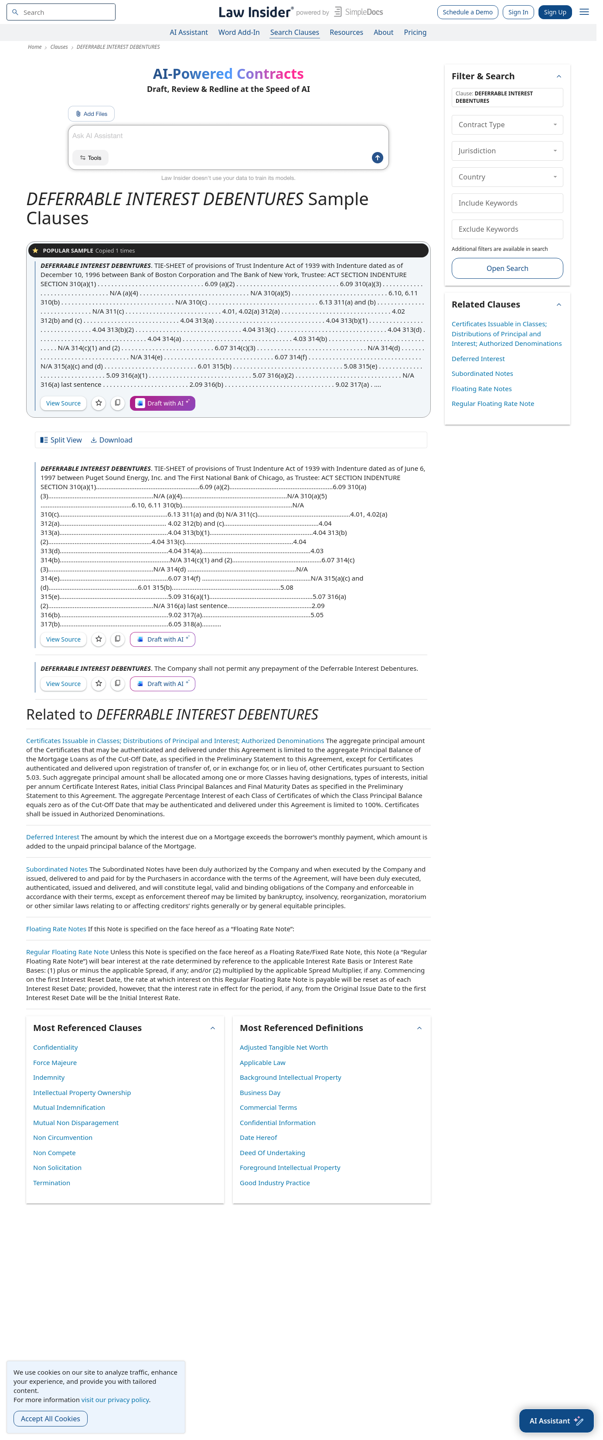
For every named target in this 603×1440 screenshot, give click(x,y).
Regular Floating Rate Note (67, 951)
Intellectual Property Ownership (82, 1092)
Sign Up (555, 12)
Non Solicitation (57, 1167)
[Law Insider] (299, 12)
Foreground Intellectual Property (290, 1167)
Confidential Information (278, 1122)
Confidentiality (55, 1047)
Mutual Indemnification (69, 1107)
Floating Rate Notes (56, 928)
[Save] (99, 403)
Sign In (518, 12)
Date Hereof (258, 1137)
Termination (51, 1182)
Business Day (260, 1092)
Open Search (507, 268)
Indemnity (49, 1077)
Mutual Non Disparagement (76, 1122)
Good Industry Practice (275, 1182)
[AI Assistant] (556, 1421)
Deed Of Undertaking (272, 1152)
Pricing (415, 32)
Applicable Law (263, 1062)
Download (111, 440)
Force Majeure (55, 1062)
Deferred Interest (52, 836)
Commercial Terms (268, 1107)
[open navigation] (584, 12)
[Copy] (118, 403)
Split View (60, 440)
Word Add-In (239, 32)
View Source (63, 403)
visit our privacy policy (115, 1399)
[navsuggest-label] (61, 11)
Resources (346, 32)
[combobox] (61, 11)
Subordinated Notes (57, 869)
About (383, 32)
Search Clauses (294, 32)
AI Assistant (189, 32)
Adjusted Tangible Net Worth (284, 1047)
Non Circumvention (62, 1137)
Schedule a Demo (468, 12)
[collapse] (555, 124)
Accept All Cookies (50, 1418)
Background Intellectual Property (290, 1077)
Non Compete (54, 1152)
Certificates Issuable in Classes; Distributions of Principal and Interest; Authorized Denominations (175, 740)
